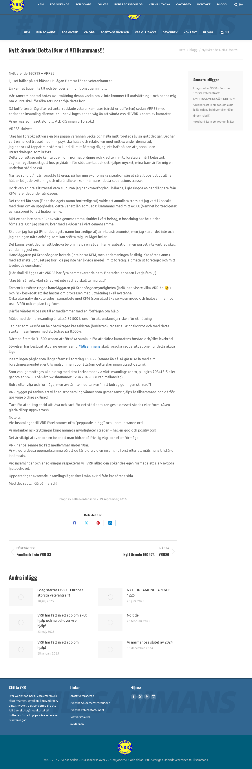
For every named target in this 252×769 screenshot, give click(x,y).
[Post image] (21, 597)
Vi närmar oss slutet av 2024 (150, 642)
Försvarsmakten (80, 716)
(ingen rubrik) (201, 115)
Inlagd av (77, 499)
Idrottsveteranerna (82, 695)
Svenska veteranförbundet (87, 709)
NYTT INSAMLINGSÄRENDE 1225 (149, 592)
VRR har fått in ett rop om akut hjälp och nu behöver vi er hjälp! (62, 620)
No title (133, 615)
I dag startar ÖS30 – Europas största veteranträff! (60, 592)
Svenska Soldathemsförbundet (90, 702)
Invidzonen (77, 723)
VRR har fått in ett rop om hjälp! (58, 644)
